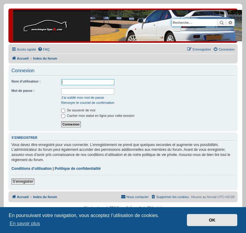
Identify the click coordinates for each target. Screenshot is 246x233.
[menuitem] (44, 49)
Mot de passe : (22, 90)
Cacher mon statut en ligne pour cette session (97, 115)
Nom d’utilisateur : (26, 81)
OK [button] (212, 220)
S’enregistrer (23, 181)
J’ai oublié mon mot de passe (82, 97)
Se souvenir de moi (78, 110)
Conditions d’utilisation (31, 168)
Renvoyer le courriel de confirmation (87, 102)
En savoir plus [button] (25, 223)
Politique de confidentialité (78, 168)
